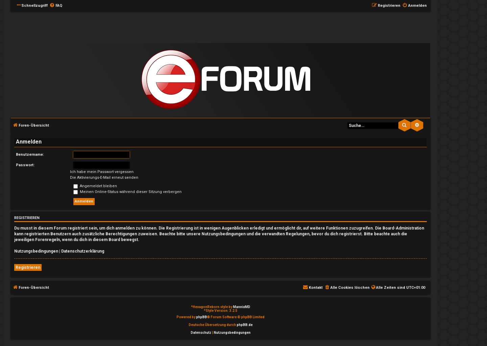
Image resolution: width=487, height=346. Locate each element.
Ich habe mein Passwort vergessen (102, 172)
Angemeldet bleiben (95, 186)
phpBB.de (245, 325)
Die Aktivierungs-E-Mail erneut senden (104, 177)
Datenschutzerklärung (82, 251)
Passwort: (25, 165)
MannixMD (241, 307)
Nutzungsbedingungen (36, 251)
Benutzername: (30, 154)
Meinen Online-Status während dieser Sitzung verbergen (127, 192)
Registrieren (28, 267)
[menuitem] (55, 6)
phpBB (201, 317)
